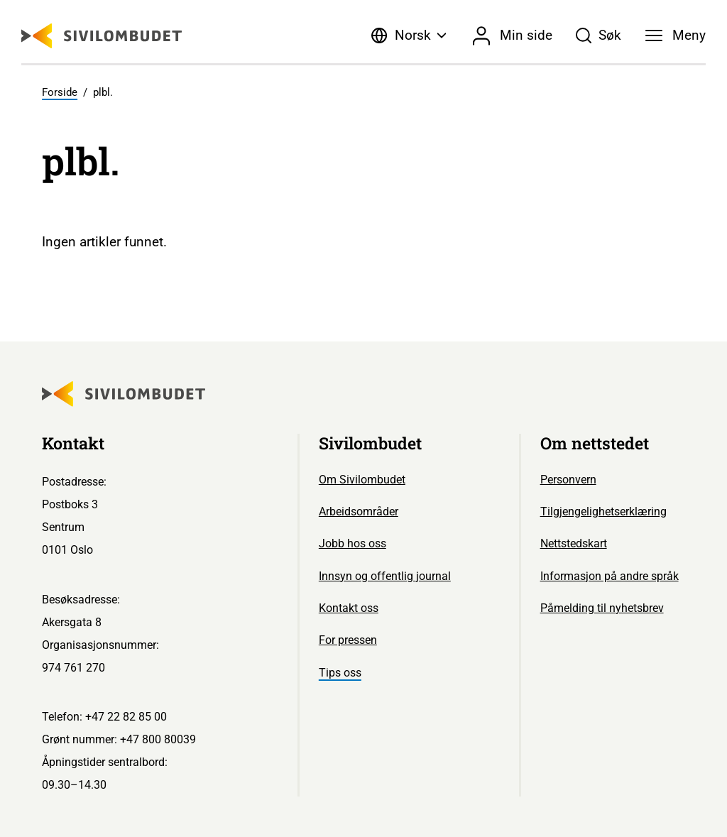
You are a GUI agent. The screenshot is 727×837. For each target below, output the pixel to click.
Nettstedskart (573, 543)
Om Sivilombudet (362, 479)
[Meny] (675, 35)
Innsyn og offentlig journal (385, 576)
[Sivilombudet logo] (101, 35)
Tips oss (340, 672)
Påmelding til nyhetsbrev (602, 608)
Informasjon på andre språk (609, 576)
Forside (59, 92)
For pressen (348, 640)
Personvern (568, 479)
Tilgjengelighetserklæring (603, 511)
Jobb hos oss (352, 543)
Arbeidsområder (358, 511)
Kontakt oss (348, 608)
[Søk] (599, 35)
